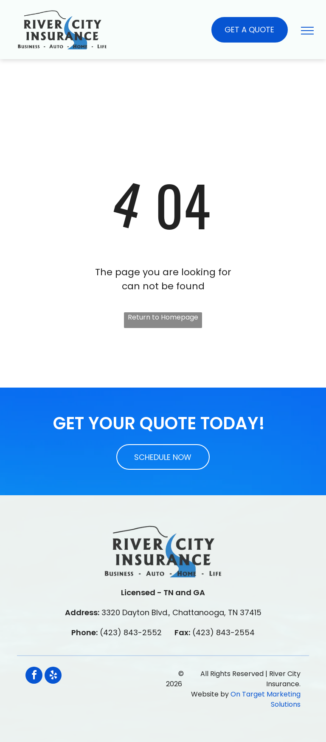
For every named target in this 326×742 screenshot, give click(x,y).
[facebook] (33, 676)
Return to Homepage (163, 317)
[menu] (307, 31)
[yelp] (53, 676)
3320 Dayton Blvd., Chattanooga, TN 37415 (181, 612)
